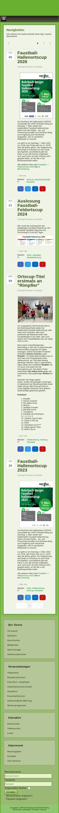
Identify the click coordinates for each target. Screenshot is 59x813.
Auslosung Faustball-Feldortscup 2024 (30, 208)
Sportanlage (14, 649)
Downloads (13, 724)
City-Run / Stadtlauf (18, 682)
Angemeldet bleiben (16, 788)
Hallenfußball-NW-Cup (19, 701)
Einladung (25, 169)
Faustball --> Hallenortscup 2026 (33, 166)
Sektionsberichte (16, 654)
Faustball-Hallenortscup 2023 (32, 465)
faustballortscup (34, 257)
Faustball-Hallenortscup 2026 (32, 57)
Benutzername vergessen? (19, 795)
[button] (37, 43)
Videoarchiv (14, 728)
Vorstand (12, 631)
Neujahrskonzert (16, 677)
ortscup (31, 180)
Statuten (12, 635)
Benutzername (13, 771)
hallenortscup (33, 440)
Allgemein (13, 673)
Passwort (10, 780)
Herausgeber (14, 751)
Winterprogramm (16, 705)
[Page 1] (29, 606)
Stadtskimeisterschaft (19, 687)
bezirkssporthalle (43, 180)
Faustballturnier (16, 696)
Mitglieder (13, 645)
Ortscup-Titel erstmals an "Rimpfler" (31, 281)
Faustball (38, 67)
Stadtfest (12, 691)
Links (10, 733)
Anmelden (11, 792)
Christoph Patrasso (25, 67)
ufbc (29, 255)
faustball (31, 182)
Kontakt (11, 756)
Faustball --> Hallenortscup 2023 (33, 574)
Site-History (14, 761)
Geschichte (13, 640)
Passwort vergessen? (16, 799)
